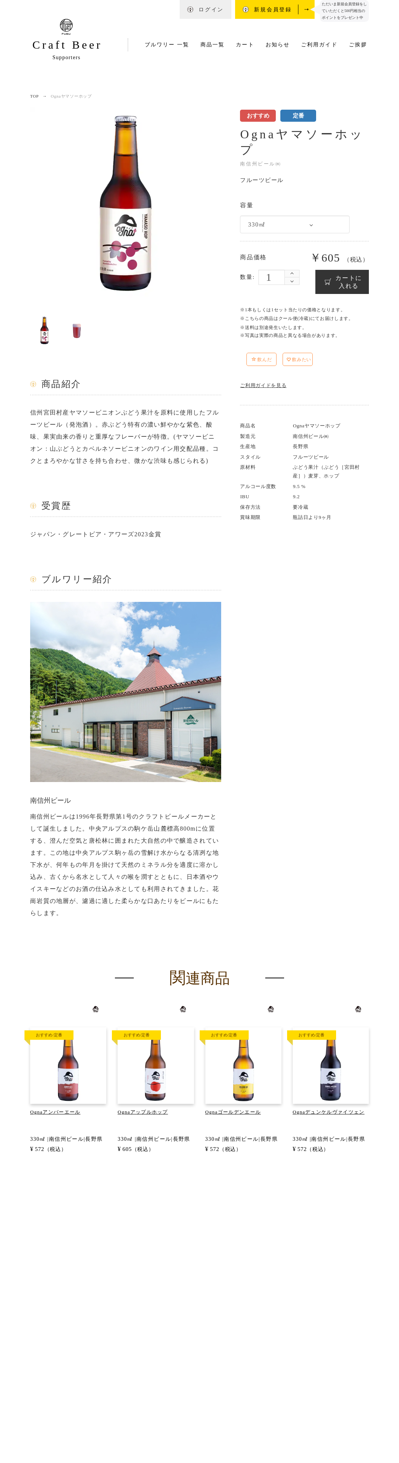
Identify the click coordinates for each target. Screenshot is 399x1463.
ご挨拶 (358, 44)
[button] (279, 360)
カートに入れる (348, 282)
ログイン (211, 9)
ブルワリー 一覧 (167, 44)
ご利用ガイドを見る (263, 385)
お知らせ (278, 44)
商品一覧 (212, 44)
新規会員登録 (273, 9)
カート (245, 44)
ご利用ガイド (319, 44)
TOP (34, 96)
